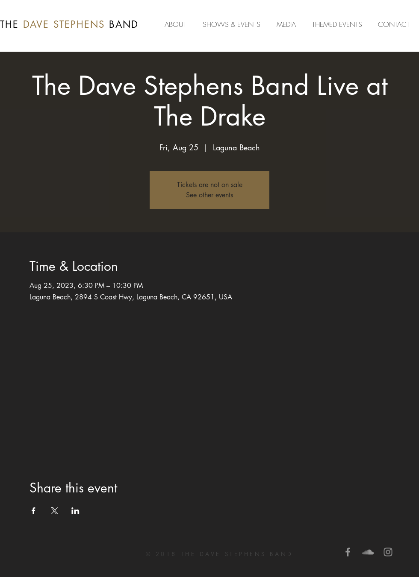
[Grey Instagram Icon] (388, 552)
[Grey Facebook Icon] (348, 552)
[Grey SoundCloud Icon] (368, 552)
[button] (288, 24)
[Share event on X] (54, 510)
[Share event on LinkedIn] (75, 510)
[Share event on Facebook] (34, 510)
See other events (209, 194)
